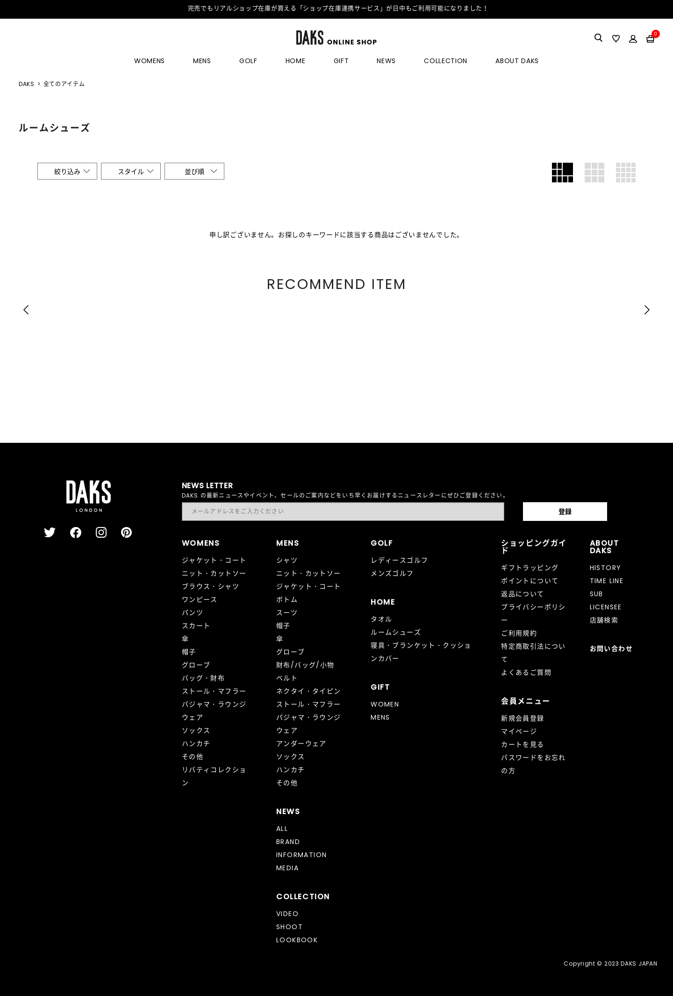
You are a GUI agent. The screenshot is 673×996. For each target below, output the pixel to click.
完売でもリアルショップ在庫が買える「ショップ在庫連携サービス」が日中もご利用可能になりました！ (338, 8)
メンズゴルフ (392, 573)
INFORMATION (301, 854)
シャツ (287, 560)
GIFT (341, 60)
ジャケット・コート (214, 560)
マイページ (519, 731)
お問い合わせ (611, 648)
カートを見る (522, 744)
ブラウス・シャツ (210, 586)
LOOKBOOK (297, 940)
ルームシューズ (396, 632)
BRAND (288, 841)
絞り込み (67, 171)
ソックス (196, 730)
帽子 (189, 652)
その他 (192, 756)
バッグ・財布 (203, 678)
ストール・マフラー (214, 691)
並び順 (194, 171)
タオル (381, 619)
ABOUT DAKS (517, 60)
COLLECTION (445, 60)
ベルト (287, 678)
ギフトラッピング (529, 567)
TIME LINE (607, 580)
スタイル (131, 171)
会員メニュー (526, 701)
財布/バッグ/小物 (305, 665)
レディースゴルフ (399, 560)
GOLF (248, 60)
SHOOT (289, 926)
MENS (202, 60)
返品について (522, 594)
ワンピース (200, 599)
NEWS (386, 60)
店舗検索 (604, 620)
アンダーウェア (301, 743)
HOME (296, 60)
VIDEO (287, 913)
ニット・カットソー (214, 573)
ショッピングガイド (534, 547)
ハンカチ (196, 743)
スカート (196, 625)
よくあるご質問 (526, 672)
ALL (282, 828)
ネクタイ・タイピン (308, 691)
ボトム (287, 599)
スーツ (287, 612)
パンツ (192, 612)
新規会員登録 (522, 718)
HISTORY (606, 567)
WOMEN (385, 704)
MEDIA (287, 868)
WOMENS (149, 60)
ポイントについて (529, 580)
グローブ (196, 665)
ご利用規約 (519, 633)
